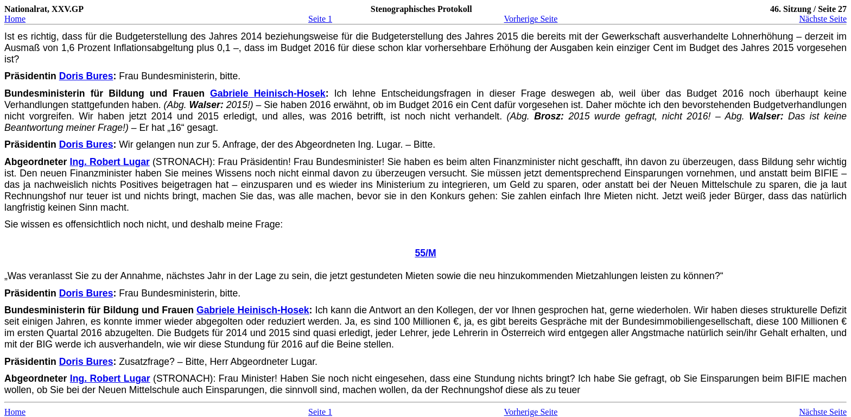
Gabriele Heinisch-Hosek (268, 93)
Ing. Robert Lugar (110, 161)
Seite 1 (320, 18)
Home (15, 18)
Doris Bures (86, 76)
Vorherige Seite (531, 18)
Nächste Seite (823, 18)
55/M (425, 253)
